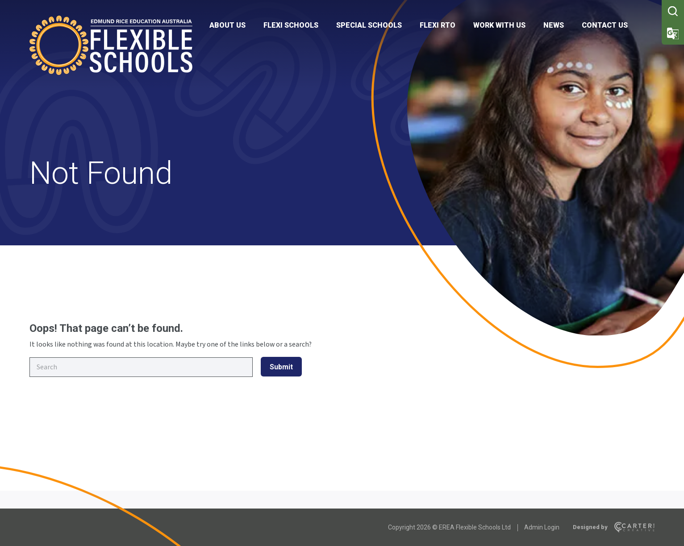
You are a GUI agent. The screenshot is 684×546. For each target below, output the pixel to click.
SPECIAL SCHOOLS (369, 25)
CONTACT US (605, 25)
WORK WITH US (499, 25)
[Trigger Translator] (673, 33)
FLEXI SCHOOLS (290, 25)
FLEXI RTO (437, 25)
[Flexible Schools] (110, 72)
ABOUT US (227, 25)
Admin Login (541, 527)
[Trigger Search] (673, 11)
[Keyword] (141, 367)
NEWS (553, 25)
